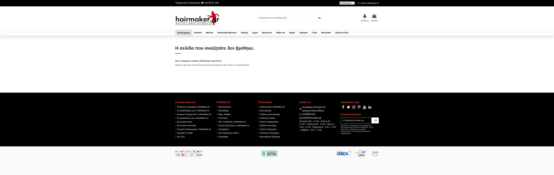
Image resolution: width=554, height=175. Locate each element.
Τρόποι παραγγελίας (269, 122)
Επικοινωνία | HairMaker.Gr (272, 107)
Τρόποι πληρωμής (268, 129)
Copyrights (223, 136)
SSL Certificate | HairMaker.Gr (232, 122)
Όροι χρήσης (266, 110)
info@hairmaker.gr (311, 118)
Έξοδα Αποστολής (268, 125)
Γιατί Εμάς (223, 118)
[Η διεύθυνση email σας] (356, 120)
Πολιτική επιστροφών (269, 133)
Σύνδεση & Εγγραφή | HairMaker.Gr (193, 107)
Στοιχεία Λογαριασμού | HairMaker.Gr (194, 129)
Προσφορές (223, 110)
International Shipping (270, 136)
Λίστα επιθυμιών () (368, 3)
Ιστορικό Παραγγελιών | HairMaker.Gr (194, 114)
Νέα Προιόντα (224, 107)
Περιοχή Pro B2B (185, 133)
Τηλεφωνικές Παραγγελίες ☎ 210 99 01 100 (197, 3)
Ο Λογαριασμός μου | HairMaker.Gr (193, 110)
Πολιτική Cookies (267, 118)
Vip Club (181, 136)
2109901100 (308, 114)
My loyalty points (184, 122)
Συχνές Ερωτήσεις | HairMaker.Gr (233, 125)
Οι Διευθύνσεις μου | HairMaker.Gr (192, 118)
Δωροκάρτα (223, 129)
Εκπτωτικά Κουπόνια (186, 125)
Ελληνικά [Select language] (347, 3)
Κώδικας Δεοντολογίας (270, 114)
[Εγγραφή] (375, 120)
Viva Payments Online (228, 133)
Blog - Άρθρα (224, 114)
